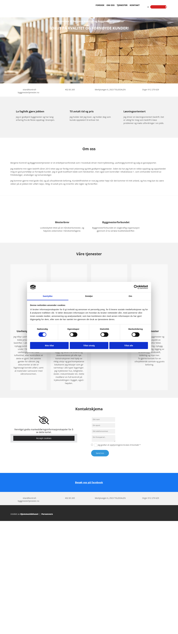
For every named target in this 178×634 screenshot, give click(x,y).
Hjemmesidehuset (29, 514)
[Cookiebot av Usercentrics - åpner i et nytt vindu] (136, 287)
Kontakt (135, 5)
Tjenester (122, 5)
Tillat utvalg (89, 345)
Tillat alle (128, 345)
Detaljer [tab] (89, 296)
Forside (100, 5)
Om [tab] (130, 296)
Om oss (110, 5)
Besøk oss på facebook (89, 482)
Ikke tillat (49, 345)
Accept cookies (43, 438)
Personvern (47, 514)
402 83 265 (70, 89)
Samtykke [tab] (48, 296)
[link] (44, 420)
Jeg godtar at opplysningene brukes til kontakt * (119, 445)
